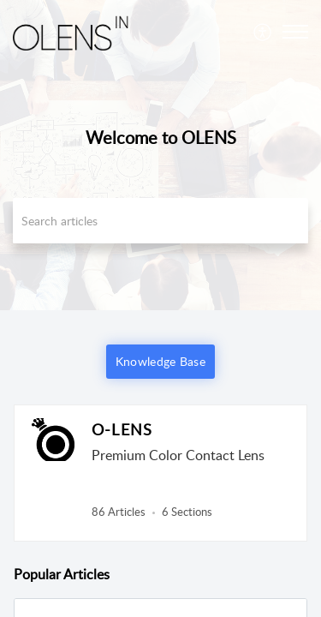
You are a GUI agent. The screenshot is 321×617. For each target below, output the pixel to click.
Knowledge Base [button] (160, 361)
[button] (263, 31)
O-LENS (122, 429)
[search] (160, 220)
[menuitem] (263, 31)
